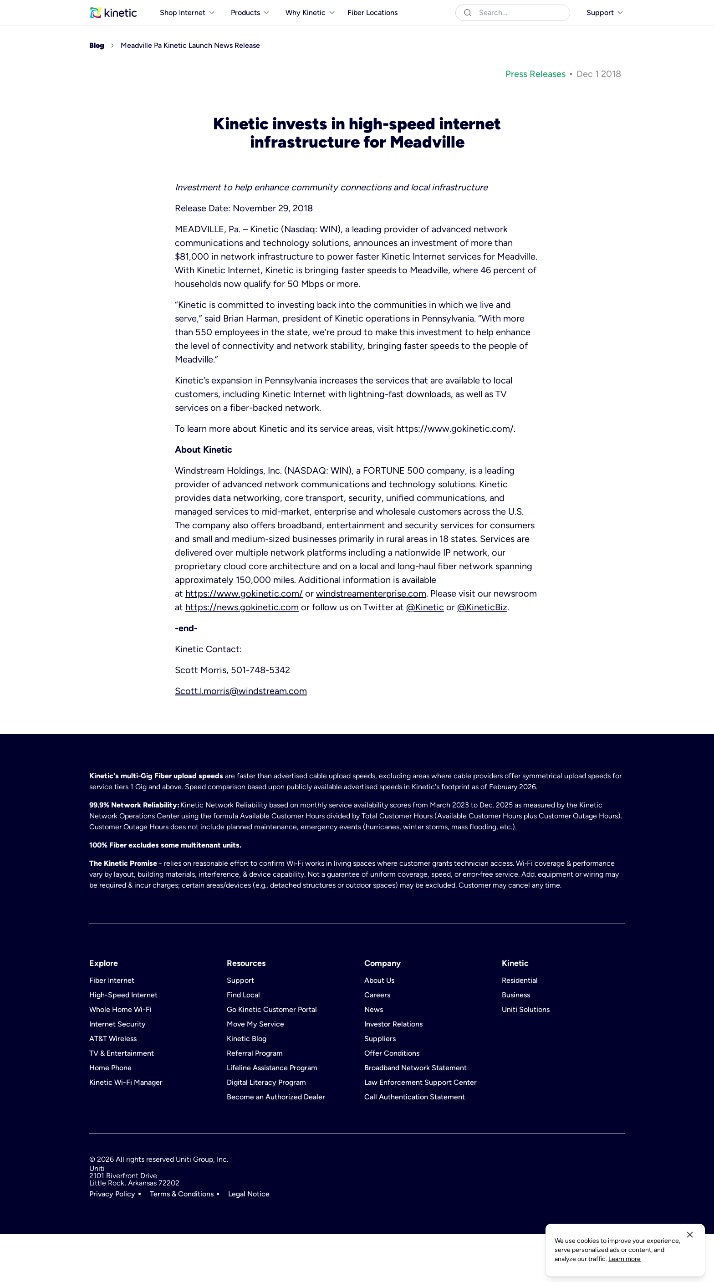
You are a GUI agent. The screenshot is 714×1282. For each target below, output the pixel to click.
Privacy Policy (112, 1242)
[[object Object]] (599, 9)
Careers (377, 1043)
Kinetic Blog (246, 1086)
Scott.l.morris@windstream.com (241, 738)
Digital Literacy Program (266, 1130)
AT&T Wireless (113, 1086)
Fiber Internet (111, 1028)
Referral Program (255, 1101)
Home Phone (110, 1115)
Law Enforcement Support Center (420, 1130)
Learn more (462, 1259)
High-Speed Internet (123, 1043)
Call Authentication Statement (414, 1145)
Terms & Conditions (182, 1242)
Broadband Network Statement (415, 1115)
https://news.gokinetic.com (242, 654)
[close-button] (690, 1243)
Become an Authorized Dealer (276, 1145)
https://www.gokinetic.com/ (244, 641)
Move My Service (255, 1072)
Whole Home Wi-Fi (120, 1057)
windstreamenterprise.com (371, 641)
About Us (379, 1028)
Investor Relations (393, 1072)
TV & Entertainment (121, 1101)
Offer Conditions (391, 1101)
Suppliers (380, 1086)
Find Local (243, 1043)
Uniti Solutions (188, 9)
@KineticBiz (482, 654)
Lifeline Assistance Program (272, 1115)
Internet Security (117, 1072)
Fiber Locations (372, 31)
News (373, 1057)
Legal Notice (249, 1242)
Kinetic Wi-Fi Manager (126, 1130)
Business (145, 9)
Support (240, 1028)
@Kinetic (425, 654)
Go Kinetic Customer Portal (272, 1057)
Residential (106, 9)
